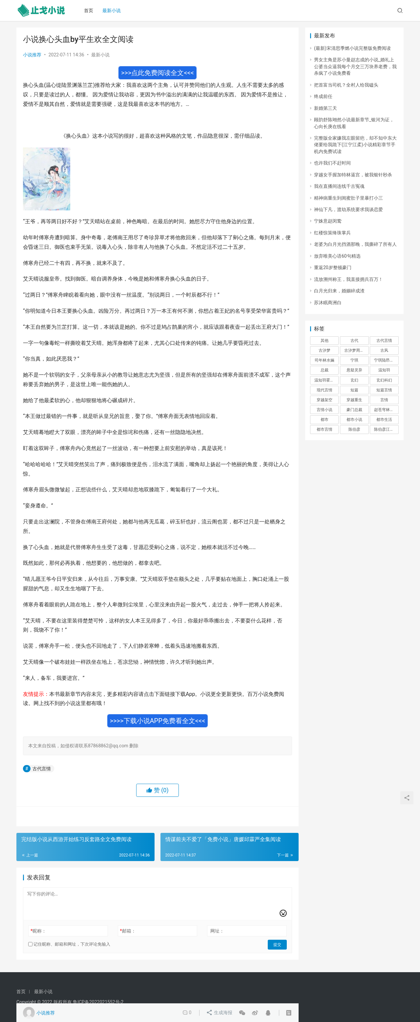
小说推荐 (32, 54)
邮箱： (128, 931)
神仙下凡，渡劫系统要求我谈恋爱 (348, 209)
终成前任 (323, 96)
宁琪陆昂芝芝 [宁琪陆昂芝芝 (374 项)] (386, 360)
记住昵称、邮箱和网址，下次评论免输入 (69, 944)
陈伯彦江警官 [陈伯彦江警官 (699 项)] (386, 429)
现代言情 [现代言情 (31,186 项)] (324, 390)
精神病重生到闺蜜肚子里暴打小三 (348, 198)
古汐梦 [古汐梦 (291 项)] (324, 350)
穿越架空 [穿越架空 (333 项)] (324, 400)
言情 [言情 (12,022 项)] (384, 400)
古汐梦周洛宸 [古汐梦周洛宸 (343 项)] (356, 350)
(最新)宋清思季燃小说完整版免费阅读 (352, 48)
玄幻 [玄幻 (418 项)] (354, 380)
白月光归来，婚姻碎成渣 (339, 290)
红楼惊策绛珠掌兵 (332, 232)
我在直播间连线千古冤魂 (339, 186)
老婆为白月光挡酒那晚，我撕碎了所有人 (355, 244)
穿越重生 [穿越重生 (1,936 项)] (354, 400)
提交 (278, 944)
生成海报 (219, 1013)
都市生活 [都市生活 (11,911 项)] (384, 419)
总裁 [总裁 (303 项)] (324, 370)
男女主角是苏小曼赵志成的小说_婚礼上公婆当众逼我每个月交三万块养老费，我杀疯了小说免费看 (355, 66)
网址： (217, 931)
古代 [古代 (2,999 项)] (354, 340)
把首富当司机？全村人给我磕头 (346, 85)
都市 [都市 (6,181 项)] (324, 419)
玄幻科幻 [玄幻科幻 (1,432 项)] (384, 380)
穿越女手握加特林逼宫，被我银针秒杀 (353, 174)
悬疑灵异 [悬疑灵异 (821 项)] (354, 370)
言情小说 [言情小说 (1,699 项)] (324, 409)
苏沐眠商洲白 (328, 302)
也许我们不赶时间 (332, 163)
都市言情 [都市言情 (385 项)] (324, 429)
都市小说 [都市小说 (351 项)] (354, 419)
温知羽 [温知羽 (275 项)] (384, 370)
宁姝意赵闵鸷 (328, 221)
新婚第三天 (325, 108)
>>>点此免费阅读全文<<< (157, 73)
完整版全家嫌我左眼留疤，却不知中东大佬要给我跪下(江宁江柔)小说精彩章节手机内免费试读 (355, 144)
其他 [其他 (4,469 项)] (324, 340)
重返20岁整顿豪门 (332, 267)
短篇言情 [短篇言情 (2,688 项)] (384, 390)
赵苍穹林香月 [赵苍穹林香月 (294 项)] (386, 409)
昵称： (38, 931)
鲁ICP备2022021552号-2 (98, 1002)
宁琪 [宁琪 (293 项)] (354, 360)
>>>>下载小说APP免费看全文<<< (157, 721)
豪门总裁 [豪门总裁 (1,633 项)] (354, 409)
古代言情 (41, 768)
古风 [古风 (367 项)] (384, 350)
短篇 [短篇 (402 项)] (354, 390)
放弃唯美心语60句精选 (337, 256)
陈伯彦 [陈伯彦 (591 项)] (354, 429)
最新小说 (112, 10)
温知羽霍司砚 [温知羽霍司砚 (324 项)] (326, 380)
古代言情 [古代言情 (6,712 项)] (384, 340)
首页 (89, 10)
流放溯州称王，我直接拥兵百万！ (348, 279)
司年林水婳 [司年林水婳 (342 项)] (324, 360)
